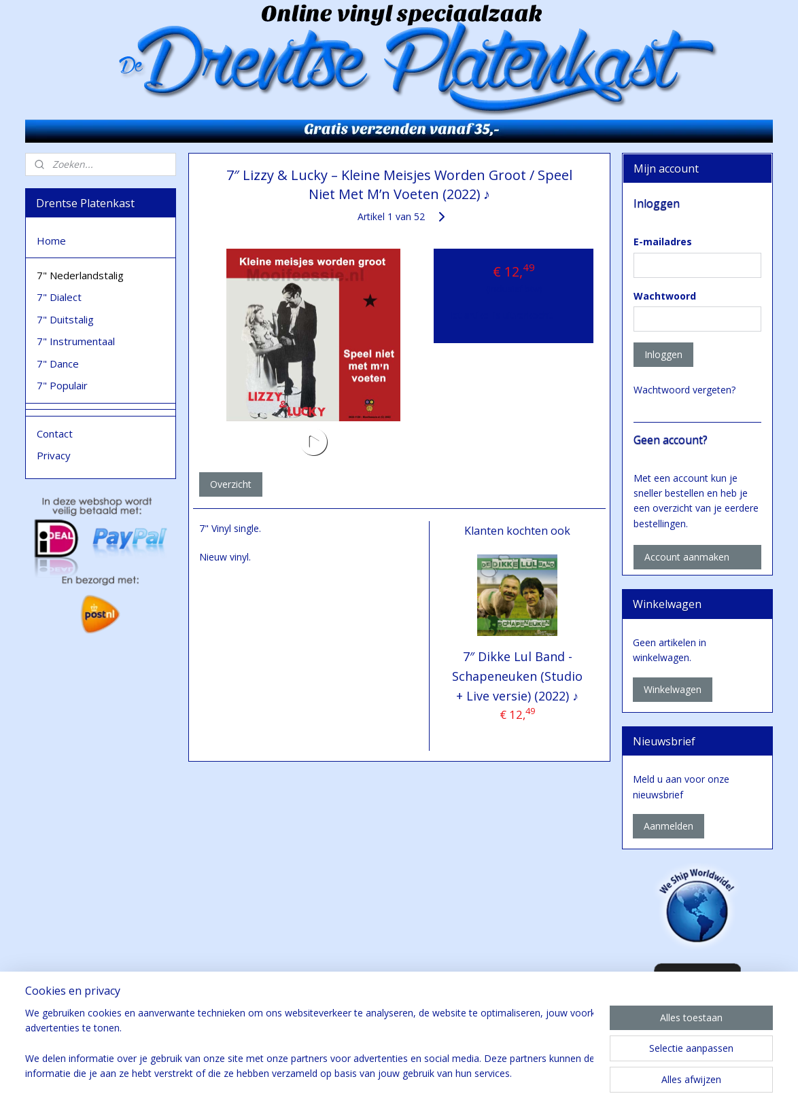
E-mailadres (663, 241)
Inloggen (663, 354)
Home (51, 240)
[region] (309, 1044)
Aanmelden (668, 825)
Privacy (54, 455)
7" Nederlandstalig (80, 275)
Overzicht (230, 484)
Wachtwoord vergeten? (684, 389)
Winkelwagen (672, 689)
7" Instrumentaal (76, 341)
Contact (55, 433)
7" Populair (62, 385)
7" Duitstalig (65, 319)
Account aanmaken (686, 556)
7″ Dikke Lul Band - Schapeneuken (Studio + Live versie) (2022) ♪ (517, 676)
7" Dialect (59, 297)
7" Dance (58, 363)
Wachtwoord (665, 295)
